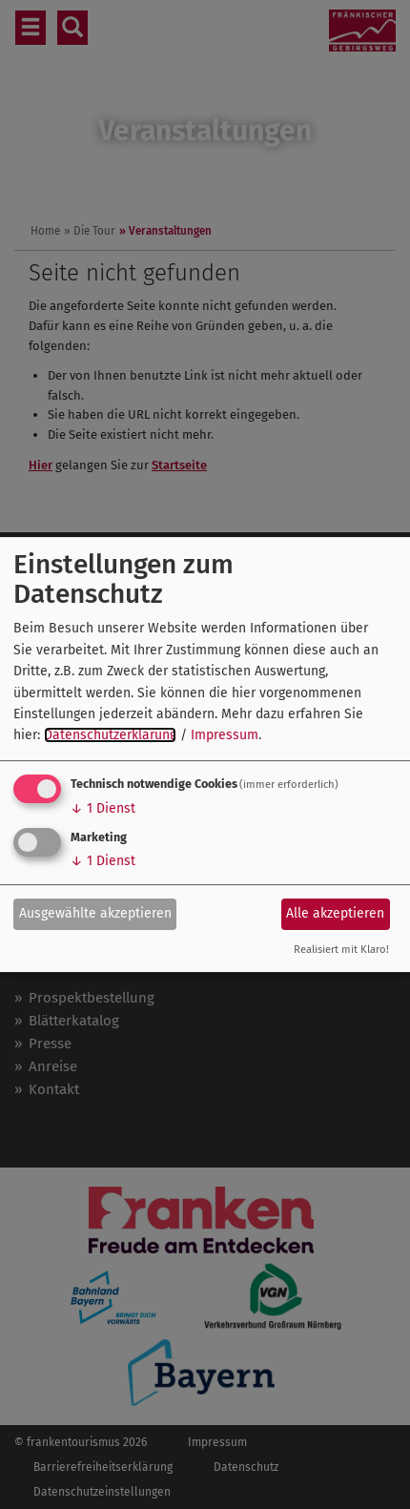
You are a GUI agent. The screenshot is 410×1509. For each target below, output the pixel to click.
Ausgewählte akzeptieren (95, 913)
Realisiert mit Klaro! (341, 949)
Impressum (224, 735)
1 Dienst (103, 808)
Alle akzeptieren (335, 913)
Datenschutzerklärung (110, 735)
